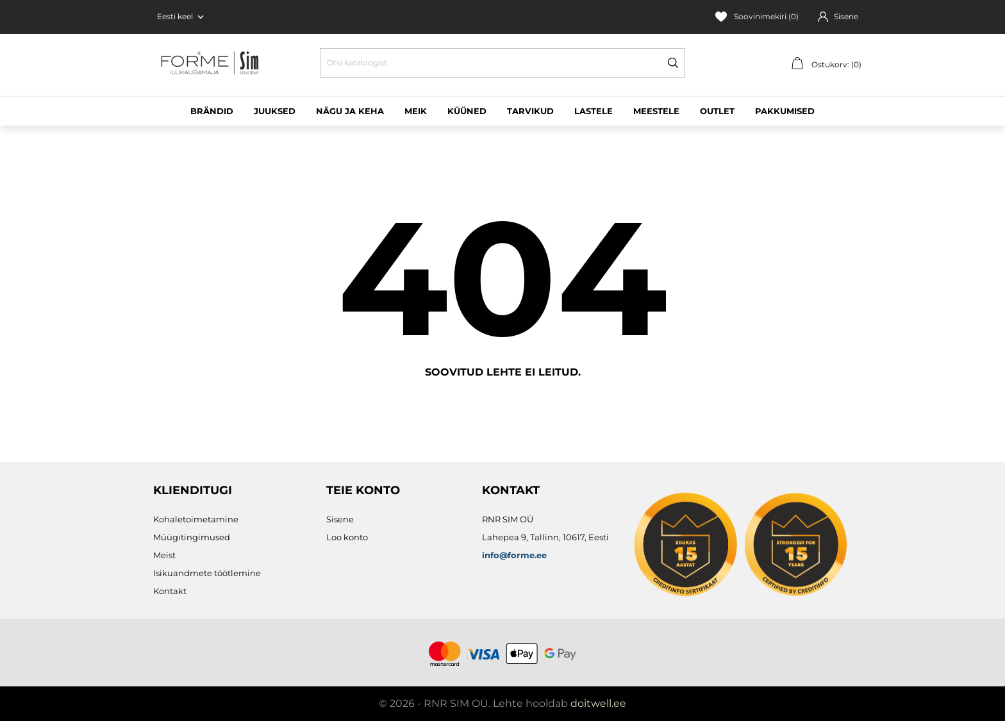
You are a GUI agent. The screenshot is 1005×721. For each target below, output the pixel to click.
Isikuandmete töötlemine (207, 573)
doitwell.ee (598, 703)
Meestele (656, 111)
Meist (164, 555)
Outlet (717, 111)
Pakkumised (785, 111)
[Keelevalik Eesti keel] (181, 16)
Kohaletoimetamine (195, 519)
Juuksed (274, 111)
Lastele (593, 111)
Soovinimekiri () (757, 16)
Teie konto (363, 490)
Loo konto (347, 537)
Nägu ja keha (350, 111)
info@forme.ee (514, 555)
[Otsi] (502, 63)
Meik (415, 111)
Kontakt (170, 591)
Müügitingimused (191, 537)
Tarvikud (530, 111)
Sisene (340, 519)
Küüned (466, 111)
